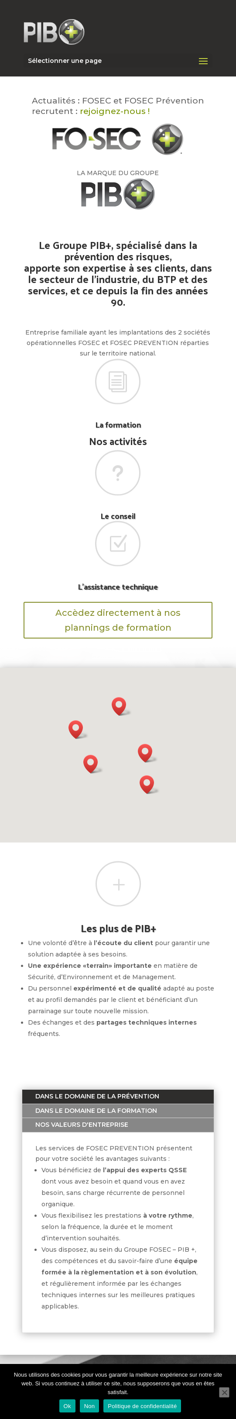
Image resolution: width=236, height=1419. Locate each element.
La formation (118, 424)
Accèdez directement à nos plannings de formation (118, 620)
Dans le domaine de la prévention (97, 1096)
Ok (67, 1406)
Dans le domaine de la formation (96, 1111)
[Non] (224, 1392)
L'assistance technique (118, 586)
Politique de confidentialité (142, 1406)
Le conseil (118, 515)
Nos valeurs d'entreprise (81, 1125)
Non (89, 1406)
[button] (93, 764)
